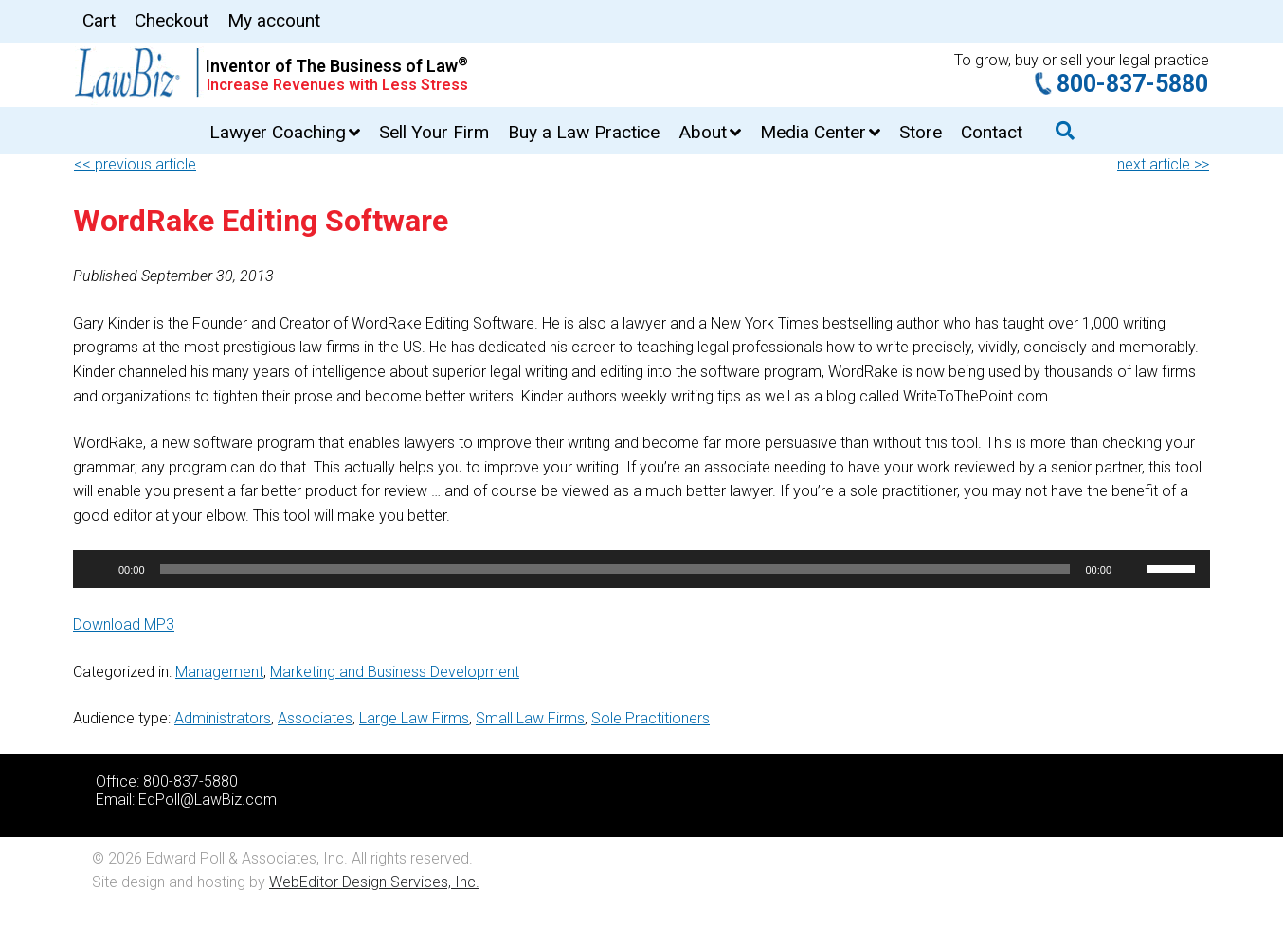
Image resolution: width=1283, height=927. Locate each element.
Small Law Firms (530, 718)
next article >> (1163, 164)
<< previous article (135, 164)
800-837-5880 (1132, 84)
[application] (641, 569)
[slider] (615, 569)
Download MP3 (123, 624)
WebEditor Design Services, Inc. (374, 882)
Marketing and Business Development (394, 672)
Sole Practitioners (650, 718)
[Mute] (1132, 569)
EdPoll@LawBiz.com (207, 800)
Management (219, 672)
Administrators (222, 718)
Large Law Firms (414, 718)
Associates (315, 718)
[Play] (97, 569)
